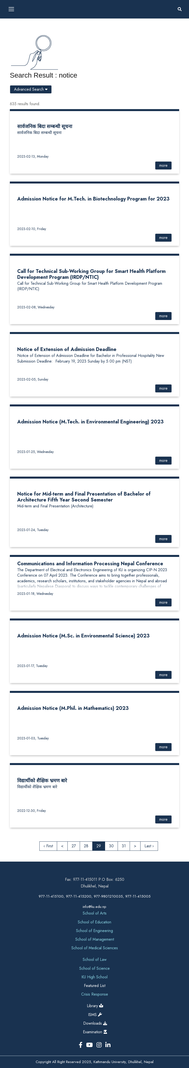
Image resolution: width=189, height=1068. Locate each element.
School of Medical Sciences (94, 948)
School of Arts (95, 913)
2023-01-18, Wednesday (35, 593)
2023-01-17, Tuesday (32, 665)
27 (74, 846)
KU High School (94, 977)
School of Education (94, 922)
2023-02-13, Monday (32, 156)
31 (124, 846)
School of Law (95, 959)
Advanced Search (30, 89)
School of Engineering (94, 931)
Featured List (94, 985)
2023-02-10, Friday (31, 228)
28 (86, 846)
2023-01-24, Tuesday (32, 529)
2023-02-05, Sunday (32, 379)
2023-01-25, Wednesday (35, 451)
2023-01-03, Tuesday (33, 738)
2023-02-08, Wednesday (35, 307)
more (163, 165)
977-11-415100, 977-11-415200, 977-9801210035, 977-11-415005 (95, 896)
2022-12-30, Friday (31, 810)
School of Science (94, 968)
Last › (149, 846)
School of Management (94, 939)
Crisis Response (94, 994)
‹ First (48, 846)
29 (98, 846)
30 (111, 846)
